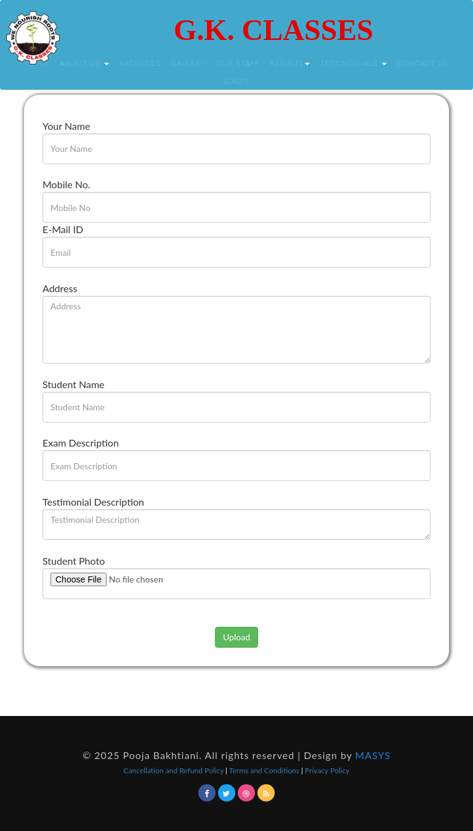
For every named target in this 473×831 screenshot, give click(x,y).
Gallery (188, 63)
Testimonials (353, 63)
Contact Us (422, 63)
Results (290, 63)
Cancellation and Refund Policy (175, 770)
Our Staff (238, 63)
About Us (84, 63)
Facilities (140, 63)
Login (236, 80)
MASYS (372, 755)
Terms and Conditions (265, 770)
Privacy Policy (327, 770)
